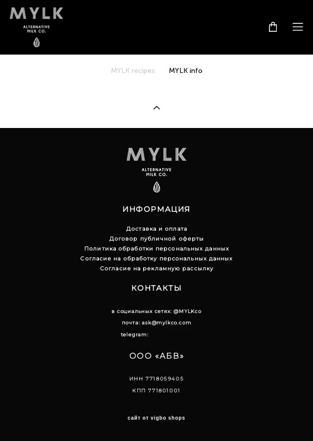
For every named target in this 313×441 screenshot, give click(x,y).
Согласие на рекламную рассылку (156, 268)
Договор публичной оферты (156, 238)
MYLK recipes (134, 70)
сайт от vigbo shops (157, 418)
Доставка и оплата (156, 228)
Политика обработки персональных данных (156, 248)
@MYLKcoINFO (172, 334)
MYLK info (186, 70)
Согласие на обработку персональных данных (156, 258)
